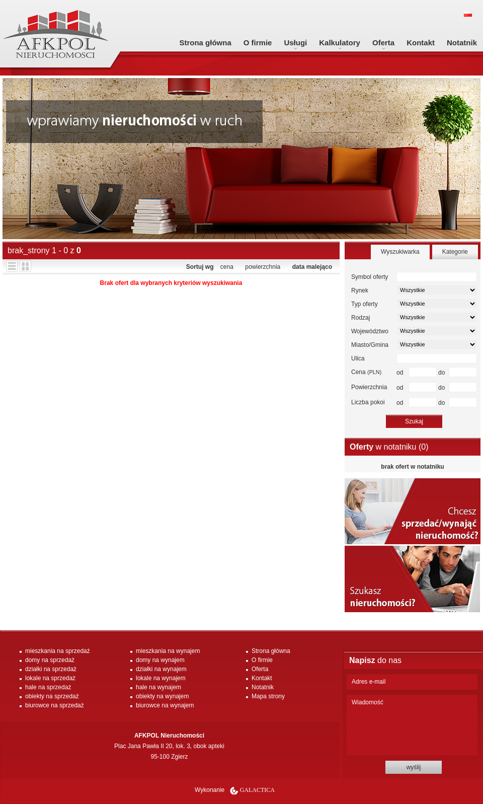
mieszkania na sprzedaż (57, 650)
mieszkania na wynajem (168, 650)
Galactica (257, 789)
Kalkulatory (339, 42)
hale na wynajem (158, 687)
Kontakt (421, 42)
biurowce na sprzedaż (54, 705)
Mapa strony (268, 696)
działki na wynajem (161, 669)
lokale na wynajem (161, 678)
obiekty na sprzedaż (52, 696)
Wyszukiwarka (400, 251)
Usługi (295, 42)
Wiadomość (412, 725)
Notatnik (462, 42)
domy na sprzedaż (49, 660)
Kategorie (455, 251)
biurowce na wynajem (165, 705)
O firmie (258, 42)
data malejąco (312, 266)
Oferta (383, 42)
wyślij (414, 767)
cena (226, 266)
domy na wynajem (160, 660)
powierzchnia (262, 266)
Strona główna (205, 42)
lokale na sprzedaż (50, 678)
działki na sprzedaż (50, 669)
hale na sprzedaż (48, 687)
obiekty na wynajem (162, 696)
